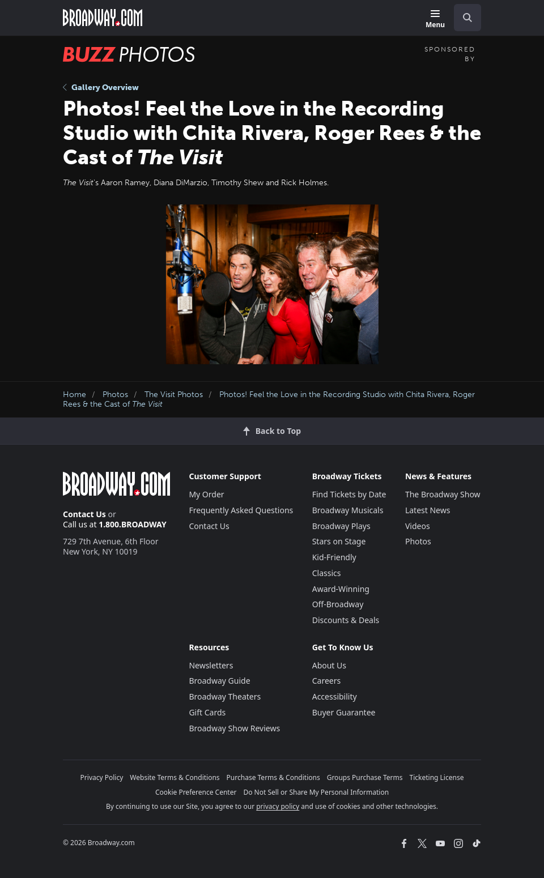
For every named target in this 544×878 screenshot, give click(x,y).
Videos (417, 526)
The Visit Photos (173, 394)
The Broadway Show (443, 494)
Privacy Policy (102, 777)
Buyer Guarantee (344, 712)
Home (74, 394)
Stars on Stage (339, 541)
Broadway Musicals (348, 510)
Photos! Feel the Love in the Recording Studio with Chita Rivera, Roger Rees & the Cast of (269, 399)
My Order (206, 494)
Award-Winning (340, 588)
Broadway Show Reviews (234, 728)
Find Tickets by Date (349, 494)
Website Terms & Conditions (174, 777)
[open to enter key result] (467, 17)
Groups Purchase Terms (365, 777)
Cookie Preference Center (196, 792)
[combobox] (463, 17)
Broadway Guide (219, 680)
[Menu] (435, 19)
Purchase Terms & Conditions (273, 777)
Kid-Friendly (334, 557)
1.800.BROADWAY (133, 524)
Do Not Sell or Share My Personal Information (316, 792)
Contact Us (84, 514)
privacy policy (277, 806)
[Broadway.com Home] (102, 17)
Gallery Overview (101, 87)
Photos (115, 394)
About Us (329, 665)
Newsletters (211, 665)
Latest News (427, 510)
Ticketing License (437, 777)
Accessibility (334, 696)
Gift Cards (207, 712)
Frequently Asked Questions (241, 510)
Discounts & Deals (346, 620)
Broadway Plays (341, 526)
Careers (326, 680)
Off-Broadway (338, 604)
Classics (326, 573)
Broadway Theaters (225, 696)
